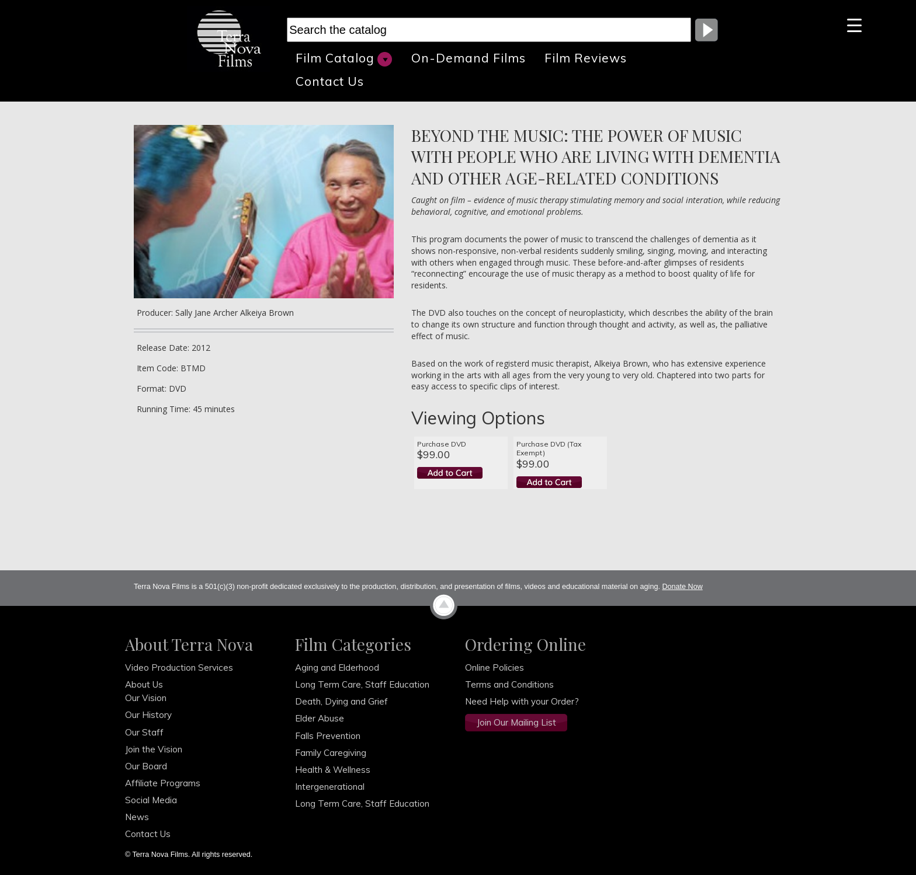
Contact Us (330, 81)
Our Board (146, 766)
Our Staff (144, 732)
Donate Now (682, 587)
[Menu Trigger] (854, 25)
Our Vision (145, 697)
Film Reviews (585, 57)
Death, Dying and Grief (341, 701)
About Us (144, 684)
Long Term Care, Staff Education (362, 684)
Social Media (151, 800)
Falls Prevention (327, 735)
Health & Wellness (332, 769)
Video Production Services (179, 667)
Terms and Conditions (509, 684)
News (137, 816)
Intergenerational (330, 786)
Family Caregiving (330, 752)
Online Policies (494, 667)
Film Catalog (344, 58)
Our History (148, 714)
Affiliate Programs (162, 783)
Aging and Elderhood (337, 667)
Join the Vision (153, 749)
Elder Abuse (319, 718)
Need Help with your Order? (522, 701)
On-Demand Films (468, 57)
